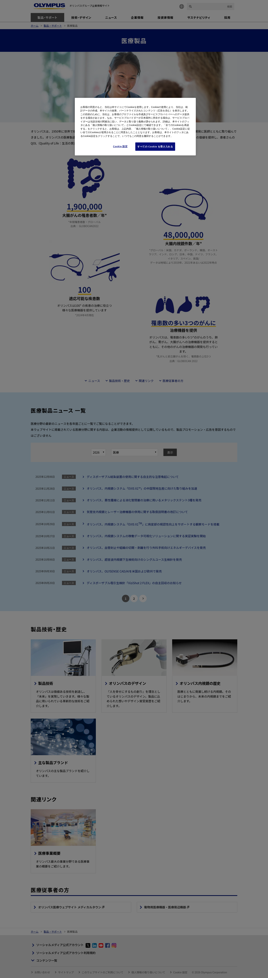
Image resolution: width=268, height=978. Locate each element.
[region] (135, 126)
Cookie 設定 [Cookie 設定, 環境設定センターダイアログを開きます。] (120, 146)
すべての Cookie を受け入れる (155, 146)
